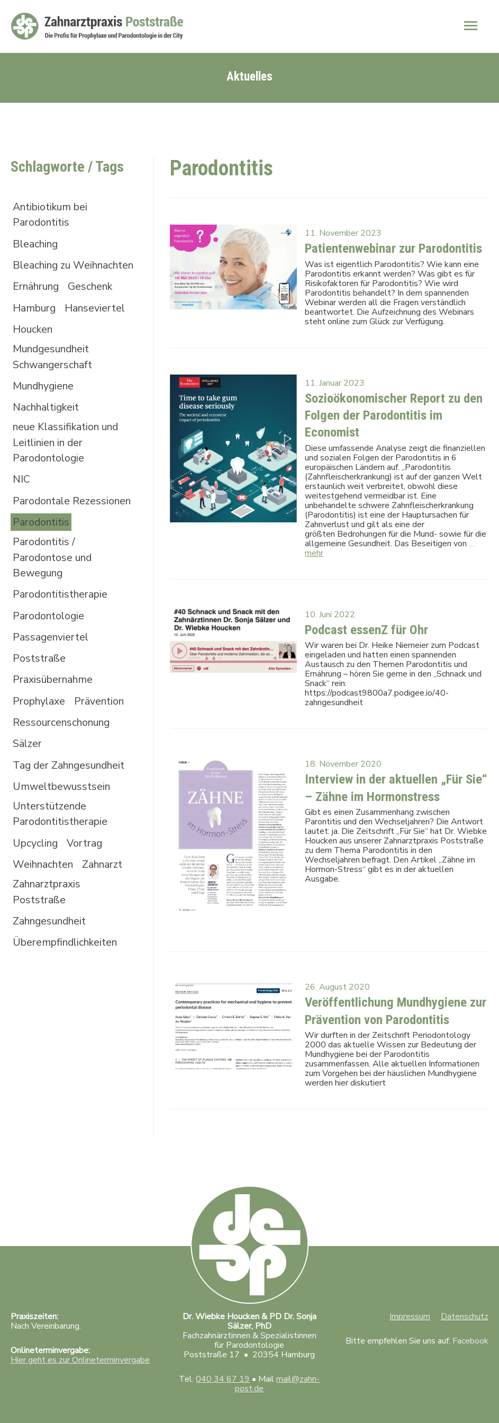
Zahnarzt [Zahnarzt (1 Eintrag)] (108, 900)
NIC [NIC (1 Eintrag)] (21, 493)
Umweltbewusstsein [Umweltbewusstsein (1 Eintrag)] (64, 820)
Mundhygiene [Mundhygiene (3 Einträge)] (45, 398)
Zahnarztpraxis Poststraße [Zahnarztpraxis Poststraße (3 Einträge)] (49, 928)
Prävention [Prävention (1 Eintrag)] (103, 733)
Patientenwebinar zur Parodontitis (388, 242)
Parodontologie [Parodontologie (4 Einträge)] (50, 646)
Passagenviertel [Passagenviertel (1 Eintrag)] (52, 668)
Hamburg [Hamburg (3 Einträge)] (35, 319)
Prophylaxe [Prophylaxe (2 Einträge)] (40, 733)
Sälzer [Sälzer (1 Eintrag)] (28, 777)
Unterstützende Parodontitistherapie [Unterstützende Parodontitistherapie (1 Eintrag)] (63, 848)
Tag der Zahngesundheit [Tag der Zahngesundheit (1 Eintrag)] (72, 798)
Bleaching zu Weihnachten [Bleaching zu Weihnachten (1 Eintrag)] (45, 267)
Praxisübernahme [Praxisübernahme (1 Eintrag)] (55, 712)
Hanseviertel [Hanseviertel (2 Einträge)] (98, 319)
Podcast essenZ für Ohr (363, 619)
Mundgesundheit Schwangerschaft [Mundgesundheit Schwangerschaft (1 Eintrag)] (55, 368)
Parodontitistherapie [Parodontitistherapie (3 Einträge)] (63, 625)
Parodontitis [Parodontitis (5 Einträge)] (42, 551)
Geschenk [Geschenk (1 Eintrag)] (97, 297)
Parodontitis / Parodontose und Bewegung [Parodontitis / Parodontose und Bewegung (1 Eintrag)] (54, 587)
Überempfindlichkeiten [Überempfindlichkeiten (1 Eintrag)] (69, 979)
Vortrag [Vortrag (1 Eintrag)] (88, 878)
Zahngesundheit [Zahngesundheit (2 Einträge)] (52, 957)
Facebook (470, 1327)
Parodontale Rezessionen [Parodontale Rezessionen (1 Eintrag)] (43, 521)
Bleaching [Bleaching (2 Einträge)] (37, 239)
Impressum (409, 1303)
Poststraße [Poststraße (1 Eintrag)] (40, 690)
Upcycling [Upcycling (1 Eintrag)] (36, 878)
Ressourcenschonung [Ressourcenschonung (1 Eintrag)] (64, 755)
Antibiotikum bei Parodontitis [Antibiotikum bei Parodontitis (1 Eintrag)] (53, 209)
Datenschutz (464, 1303)
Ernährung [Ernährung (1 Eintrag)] (38, 297)
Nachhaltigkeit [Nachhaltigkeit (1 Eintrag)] (48, 420)
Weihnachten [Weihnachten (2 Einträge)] (45, 900)
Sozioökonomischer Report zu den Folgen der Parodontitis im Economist (389, 407)
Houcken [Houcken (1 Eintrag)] (34, 340)
